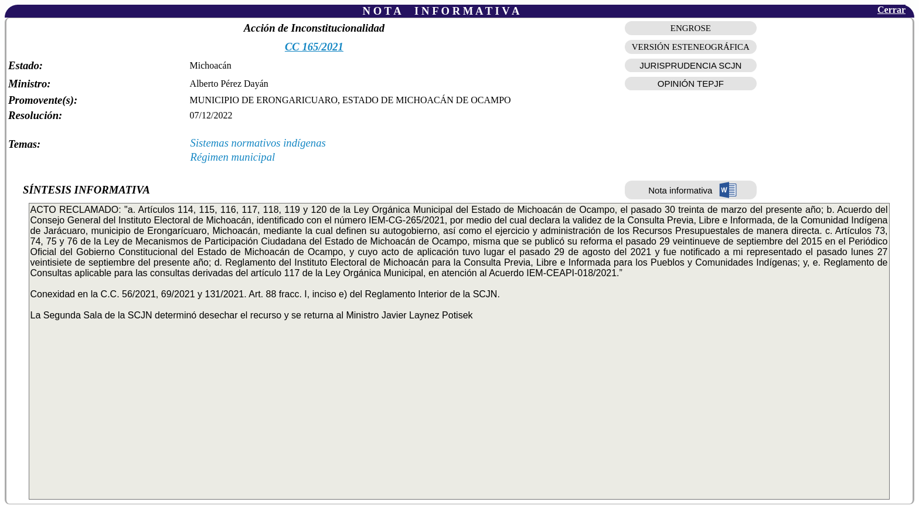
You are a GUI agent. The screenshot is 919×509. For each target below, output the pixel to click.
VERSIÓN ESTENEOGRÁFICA (691, 47)
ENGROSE (690, 28)
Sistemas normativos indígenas (258, 143)
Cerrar (891, 10)
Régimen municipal (232, 157)
